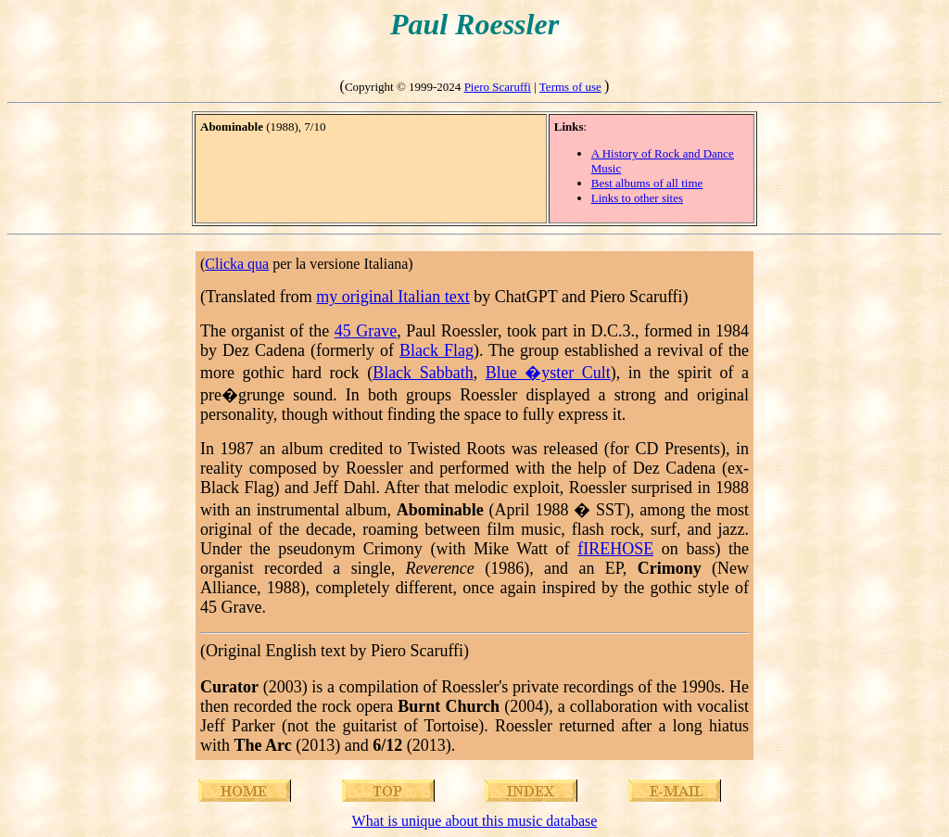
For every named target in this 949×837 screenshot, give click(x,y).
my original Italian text (392, 296)
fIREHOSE (615, 548)
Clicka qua (237, 264)
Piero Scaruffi (497, 87)
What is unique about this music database (475, 821)
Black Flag (436, 350)
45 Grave (366, 331)
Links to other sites (637, 198)
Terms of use (570, 87)
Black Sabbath (423, 372)
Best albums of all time (647, 183)
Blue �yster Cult (548, 372)
